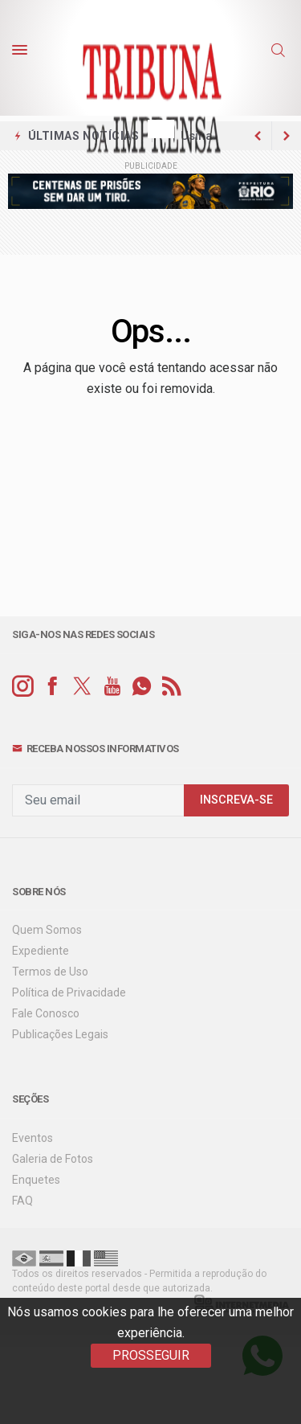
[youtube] (112, 686)
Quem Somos (47, 929)
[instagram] (23, 686)
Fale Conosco (45, 1013)
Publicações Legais (60, 1034)
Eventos (32, 1137)
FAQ (22, 1200)
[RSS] (171, 686)
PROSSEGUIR (150, 1355)
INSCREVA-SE (236, 800)
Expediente (40, 950)
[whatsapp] (142, 686)
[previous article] (286, 135)
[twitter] (82, 686)
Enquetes (36, 1179)
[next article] (257, 135)
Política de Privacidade (69, 992)
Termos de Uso (50, 971)
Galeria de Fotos (52, 1158)
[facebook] (52, 686)
